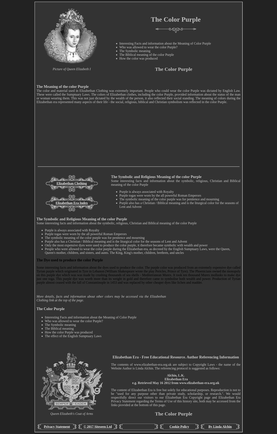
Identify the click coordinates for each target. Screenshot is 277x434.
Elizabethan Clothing (72, 183)
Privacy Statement (57, 426)
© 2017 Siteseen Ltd (98, 426)
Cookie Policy (179, 426)
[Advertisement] (139, 137)
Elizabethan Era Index (72, 203)
